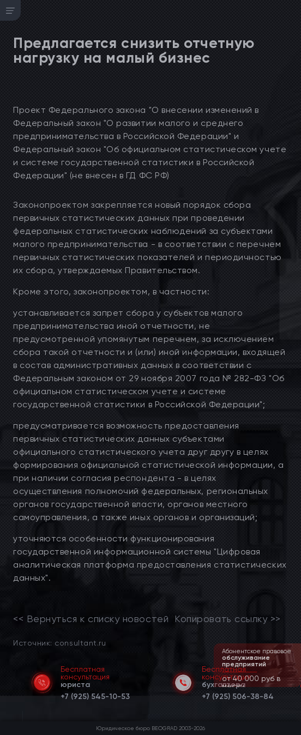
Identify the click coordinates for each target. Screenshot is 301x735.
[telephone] (95, 695)
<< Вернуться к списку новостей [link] (90, 619)
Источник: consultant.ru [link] (59, 642)
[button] (294, 686)
